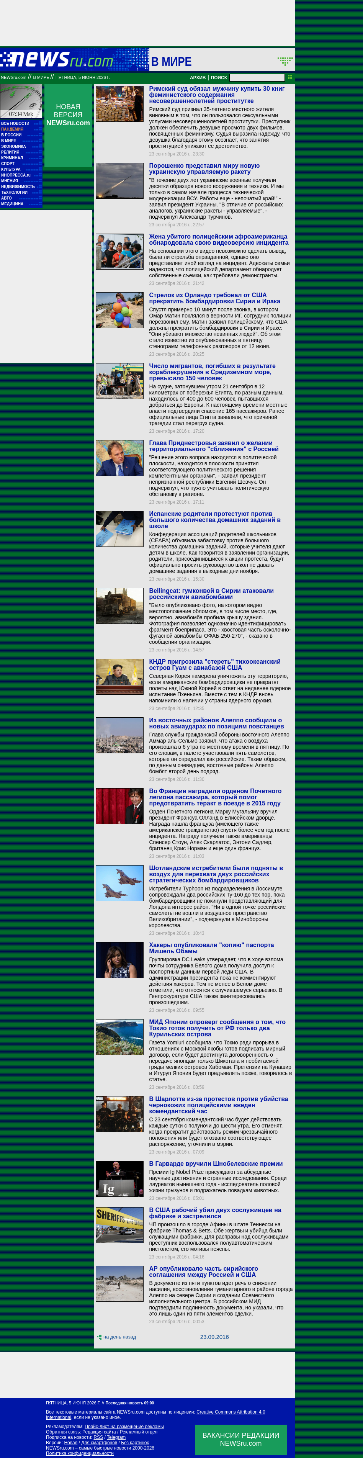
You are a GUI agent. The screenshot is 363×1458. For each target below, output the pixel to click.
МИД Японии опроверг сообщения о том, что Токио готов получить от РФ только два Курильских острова (217, 1028)
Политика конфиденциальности (80, 1453)
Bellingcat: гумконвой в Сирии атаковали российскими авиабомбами (211, 593)
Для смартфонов (99, 1442)
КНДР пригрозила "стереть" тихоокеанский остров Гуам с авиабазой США (215, 664)
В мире (171, 61)
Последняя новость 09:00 (130, 1403)
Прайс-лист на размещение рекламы (124, 1426)
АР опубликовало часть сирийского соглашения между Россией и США (203, 1271)
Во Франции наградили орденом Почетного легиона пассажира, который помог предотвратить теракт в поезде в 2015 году (215, 797)
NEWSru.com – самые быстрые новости (88, 1448)
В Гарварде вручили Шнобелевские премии (216, 1163)
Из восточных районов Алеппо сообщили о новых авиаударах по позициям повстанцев (216, 723)
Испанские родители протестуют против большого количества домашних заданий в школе (215, 520)
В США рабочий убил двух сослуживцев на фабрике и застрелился (215, 1213)
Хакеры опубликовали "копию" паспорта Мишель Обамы (211, 948)
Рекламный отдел (139, 1432)
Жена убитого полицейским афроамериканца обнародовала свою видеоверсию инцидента (218, 239)
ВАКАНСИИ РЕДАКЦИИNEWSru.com (241, 1439)
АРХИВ (198, 77)
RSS (98, 1437)
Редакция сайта (99, 1432)
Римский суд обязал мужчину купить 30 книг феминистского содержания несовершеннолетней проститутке (217, 94)
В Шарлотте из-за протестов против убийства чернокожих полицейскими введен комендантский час (218, 1105)
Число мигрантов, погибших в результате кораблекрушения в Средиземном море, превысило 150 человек (212, 372)
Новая (70, 1442)
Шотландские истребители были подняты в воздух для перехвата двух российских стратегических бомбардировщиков (216, 874)
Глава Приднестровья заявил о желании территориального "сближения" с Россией (213, 446)
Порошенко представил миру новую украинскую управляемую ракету (204, 168)
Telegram (116, 1437)
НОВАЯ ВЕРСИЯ (68, 115)
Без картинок (135, 1442)
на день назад (119, 1337)
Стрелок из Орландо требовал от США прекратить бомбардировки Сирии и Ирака (214, 298)
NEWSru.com (13, 77)
